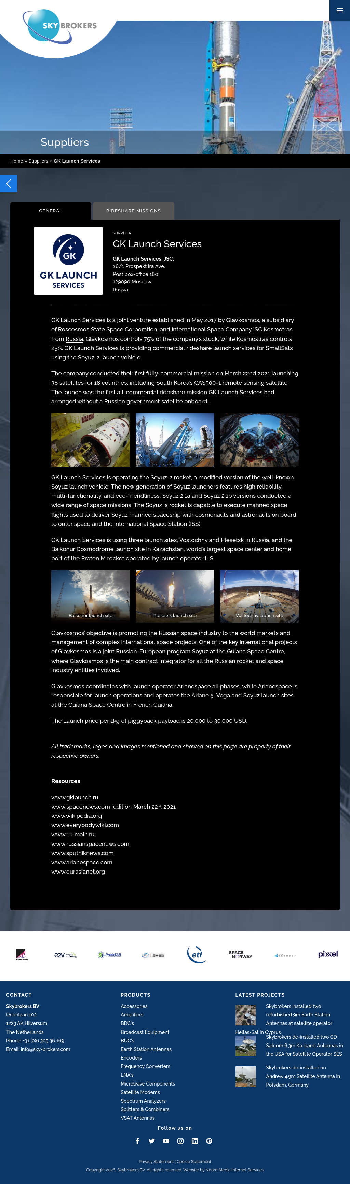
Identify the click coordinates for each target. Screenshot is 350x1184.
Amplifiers (132, 1014)
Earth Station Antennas (146, 1049)
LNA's (127, 1075)
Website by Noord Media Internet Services (223, 1170)
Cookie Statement (194, 1161)
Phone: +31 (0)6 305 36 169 (35, 1040)
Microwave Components (148, 1084)
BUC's (127, 1040)
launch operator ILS (186, 558)
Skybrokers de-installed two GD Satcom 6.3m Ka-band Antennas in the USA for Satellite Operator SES (304, 1045)
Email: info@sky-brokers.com (38, 1049)
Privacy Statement (156, 1161)
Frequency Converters (145, 1066)
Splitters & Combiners (145, 1109)
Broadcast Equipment (145, 1032)
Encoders (131, 1058)
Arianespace (275, 686)
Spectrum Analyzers (143, 1101)
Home (16, 161)
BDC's (127, 1023)
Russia (74, 338)
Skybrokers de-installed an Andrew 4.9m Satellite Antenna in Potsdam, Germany (303, 1076)
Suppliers (38, 161)
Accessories (134, 1006)
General (51, 210)
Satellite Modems (140, 1092)
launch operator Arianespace (171, 686)
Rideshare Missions (133, 210)
